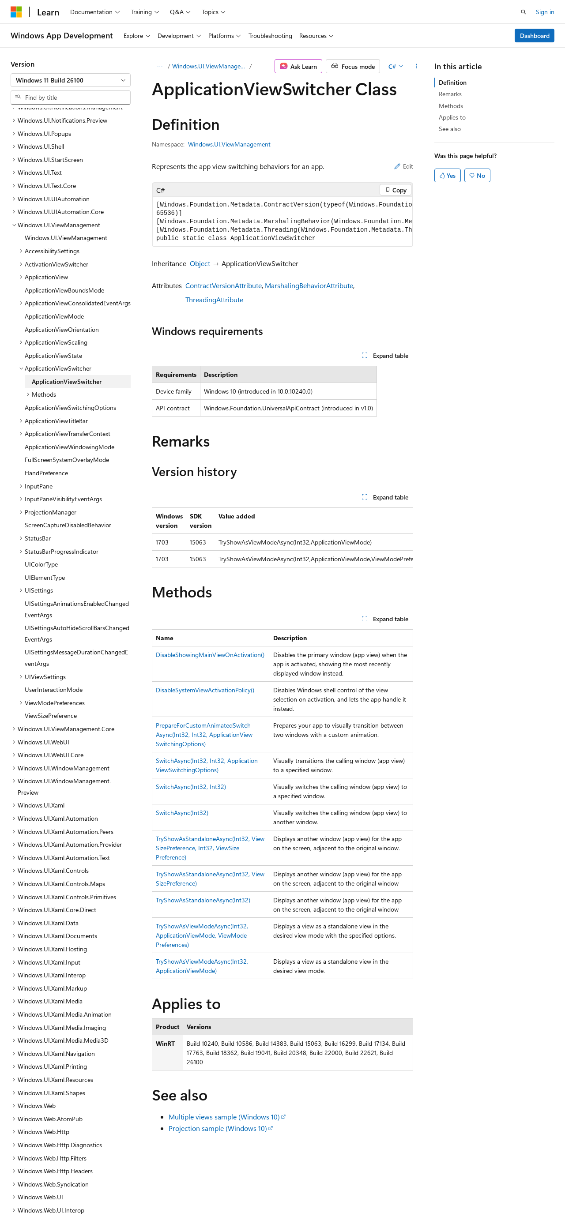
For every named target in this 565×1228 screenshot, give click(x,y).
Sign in (545, 12)
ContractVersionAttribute (223, 285)
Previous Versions (80, 1201)
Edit (403, 166)
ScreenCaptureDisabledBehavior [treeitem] (68, 448)
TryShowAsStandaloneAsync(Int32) (203, 900)
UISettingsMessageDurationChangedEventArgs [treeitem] (76, 581)
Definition (453, 82)
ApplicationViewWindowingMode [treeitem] (69, 370)
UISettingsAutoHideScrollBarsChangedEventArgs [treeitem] (77, 557)
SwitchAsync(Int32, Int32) (191, 786)
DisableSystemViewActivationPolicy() (205, 690)
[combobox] (71, 80)
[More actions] (416, 66)
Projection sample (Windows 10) (218, 1128)
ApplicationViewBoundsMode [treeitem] (64, 213)
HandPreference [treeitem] (46, 396)
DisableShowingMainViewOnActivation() (210, 654)
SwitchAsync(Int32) (182, 812)
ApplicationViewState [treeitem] (53, 278)
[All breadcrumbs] (159, 66)
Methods (451, 105)
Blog (120, 1201)
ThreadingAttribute (214, 299)
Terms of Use (236, 1201)
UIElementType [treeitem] (45, 500)
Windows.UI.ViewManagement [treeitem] (66, 161)
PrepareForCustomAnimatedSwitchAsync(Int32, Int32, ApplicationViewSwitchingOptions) (204, 734)
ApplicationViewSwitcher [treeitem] (67, 304)
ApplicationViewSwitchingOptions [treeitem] (70, 331)
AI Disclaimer (28, 1201)
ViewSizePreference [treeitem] (51, 639)
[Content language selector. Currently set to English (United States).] (51, 1180)
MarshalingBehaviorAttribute (309, 285)
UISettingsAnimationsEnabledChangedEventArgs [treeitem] (77, 532)
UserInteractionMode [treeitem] (54, 612)
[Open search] (523, 12)
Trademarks (280, 1201)
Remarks (450, 94)
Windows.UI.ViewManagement (210, 66)
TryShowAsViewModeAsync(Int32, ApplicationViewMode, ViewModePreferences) (202, 935)
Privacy (193, 1201)
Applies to (452, 117)
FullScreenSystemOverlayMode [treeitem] (67, 383)
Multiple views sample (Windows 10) (224, 1116)
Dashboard (535, 35)
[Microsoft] (16, 12)
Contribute (158, 1201)
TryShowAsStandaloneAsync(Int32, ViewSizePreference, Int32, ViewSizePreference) (210, 847)
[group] (282, 221)
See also (450, 128)
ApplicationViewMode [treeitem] (54, 239)
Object (200, 263)
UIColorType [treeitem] (41, 487)
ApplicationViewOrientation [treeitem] (62, 252)
